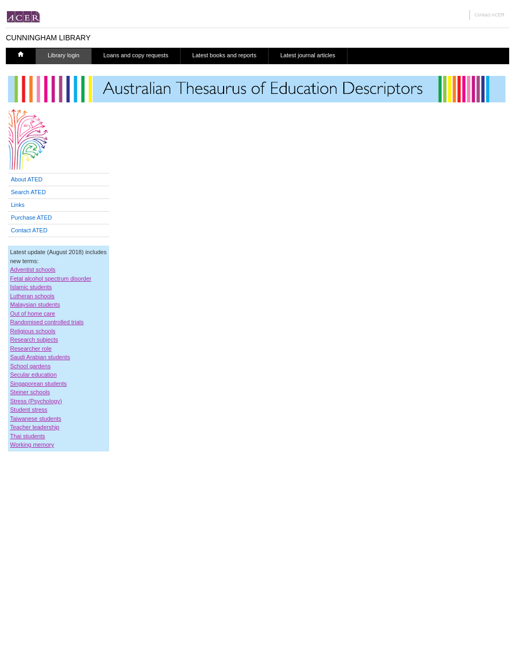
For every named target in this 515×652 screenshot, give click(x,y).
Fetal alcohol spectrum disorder (50, 278)
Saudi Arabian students (40, 357)
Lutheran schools (32, 296)
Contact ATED (29, 230)
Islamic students (31, 287)
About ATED (27, 179)
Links (18, 205)
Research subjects (34, 339)
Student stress (28, 409)
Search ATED (28, 192)
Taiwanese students (35, 418)
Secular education (33, 374)
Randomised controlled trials (47, 322)
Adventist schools (33, 269)
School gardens (30, 366)
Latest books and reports (224, 55)
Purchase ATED (31, 217)
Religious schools (33, 331)
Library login (63, 55)
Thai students (27, 436)
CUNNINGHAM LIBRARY (48, 37)
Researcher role (30, 348)
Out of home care (32, 313)
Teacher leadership (34, 427)
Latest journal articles (307, 55)
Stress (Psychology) (36, 401)
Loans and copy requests (135, 55)
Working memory (32, 444)
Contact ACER (489, 15)
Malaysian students (35, 304)
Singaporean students (38, 383)
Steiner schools (30, 392)
